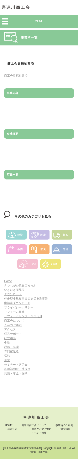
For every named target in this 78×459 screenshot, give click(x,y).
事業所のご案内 (64, 425)
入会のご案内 (13, 325)
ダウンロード (13, 294)
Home (8, 281)
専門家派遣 (11, 351)
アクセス (10, 329)
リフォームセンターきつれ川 (23, 316)
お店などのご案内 (42, 429)
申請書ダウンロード (17, 303)
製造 (39, 236)
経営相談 (10, 338)
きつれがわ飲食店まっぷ (20, 285)
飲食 (39, 250)
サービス (27, 265)
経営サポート (13, 333)
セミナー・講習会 (15, 364)
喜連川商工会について (34, 425)
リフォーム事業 (14, 311)
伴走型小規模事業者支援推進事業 (26, 298)
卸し (62, 236)
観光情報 (66, 429)
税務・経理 (11, 347)
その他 (50, 265)
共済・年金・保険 (15, 373)
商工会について (14, 320)
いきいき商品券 (14, 289)
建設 (16, 236)
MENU (39, 21)
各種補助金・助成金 (17, 369)
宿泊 (62, 250)
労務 (7, 355)
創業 (7, 360)
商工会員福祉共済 (15, 75)
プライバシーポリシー (18, 307)
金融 (7, 342)
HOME (8, 425)
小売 (16, 250)
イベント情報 (39, 432)
